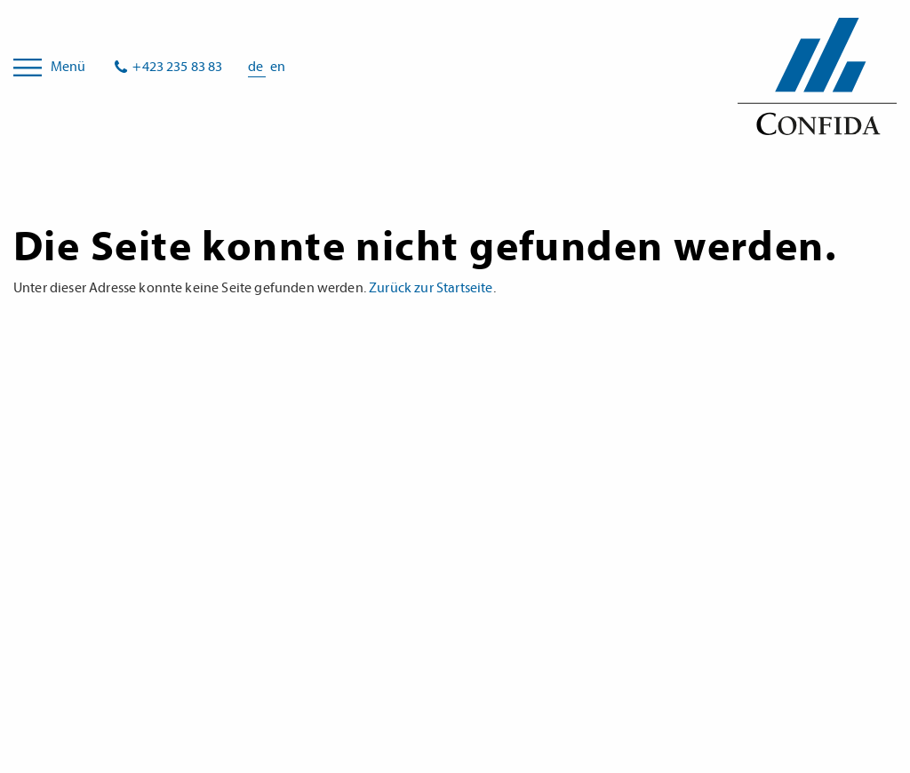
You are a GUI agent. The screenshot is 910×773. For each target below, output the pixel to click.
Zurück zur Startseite (430, 288)
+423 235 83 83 (177, 67)
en (277, 67)
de (257, 67)
